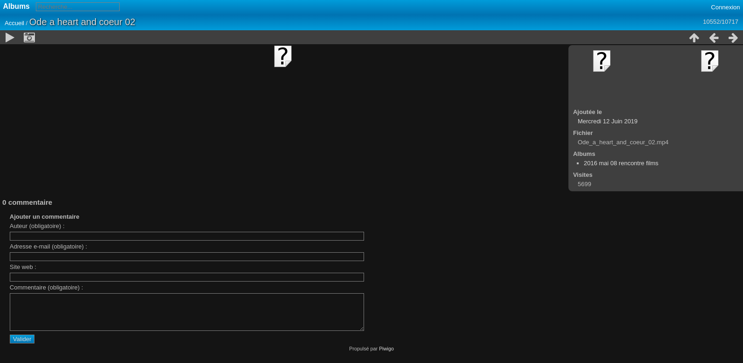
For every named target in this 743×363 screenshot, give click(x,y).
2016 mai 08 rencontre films (621, 163)
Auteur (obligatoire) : (37, 225)
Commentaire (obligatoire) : (46, 287)
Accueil (14, 23)
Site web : (23, 266)
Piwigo (386, 355)
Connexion (725, 7)
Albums (16, 6)
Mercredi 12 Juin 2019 (608, 121)
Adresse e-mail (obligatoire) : (48, 246)
